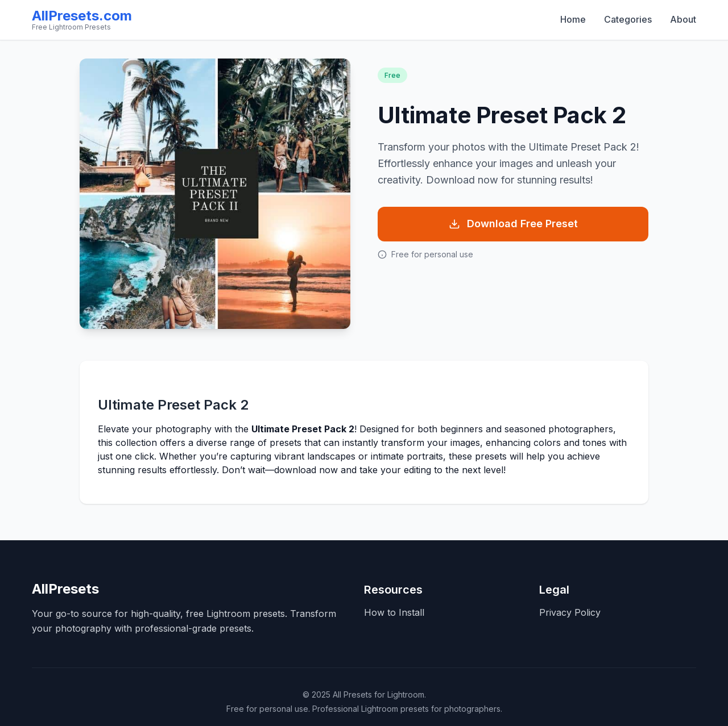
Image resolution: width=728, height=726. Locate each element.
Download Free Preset (513, 224)
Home (573, 19)
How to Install (394, 612)
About (683, 19)
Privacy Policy (570, 612)
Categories (628, 19)
